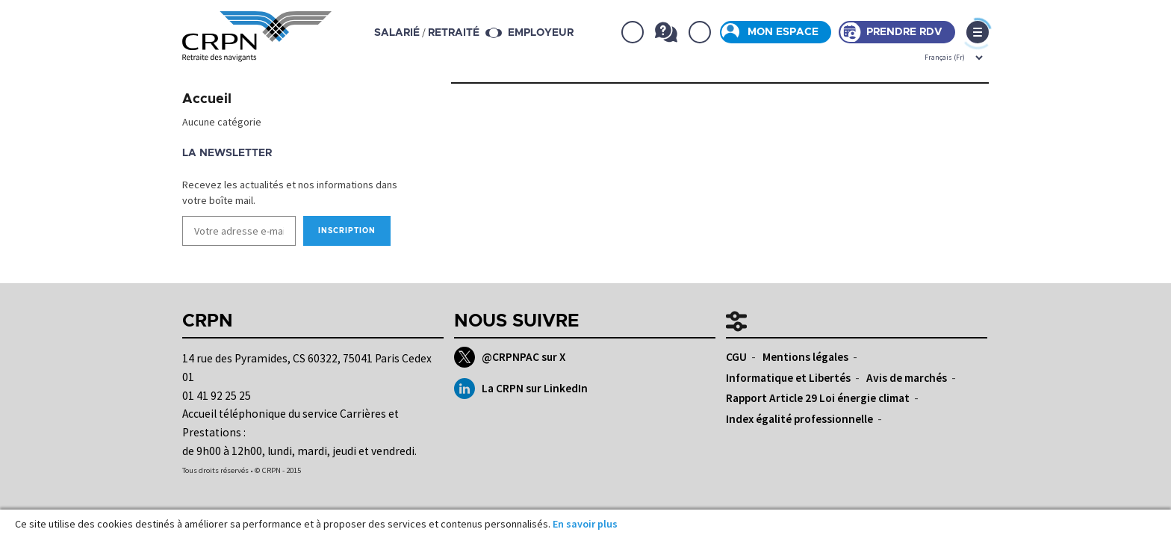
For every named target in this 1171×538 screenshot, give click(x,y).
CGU (736, 357)
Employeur (541, 33)
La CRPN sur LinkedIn (521, 388)
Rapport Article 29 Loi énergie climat (818, 398)
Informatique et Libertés (788, 378)
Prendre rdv (904, 32)
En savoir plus (585, 524)
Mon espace (783, 32)
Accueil (207, 99)
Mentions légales (805, 357)
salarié (397, 33)
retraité (453, 33)
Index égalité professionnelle (799, 419)
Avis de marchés (906, 378)
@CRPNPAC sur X (509, 357)
